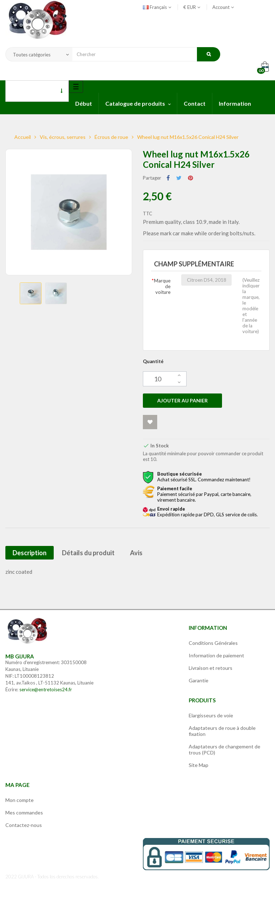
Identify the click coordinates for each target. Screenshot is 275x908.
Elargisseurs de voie (211, 715)
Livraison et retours (210, 668)
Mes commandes (24, 812)
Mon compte (19, 800)
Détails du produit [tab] (88, 553)
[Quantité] (164, 379)
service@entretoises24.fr (45, 689)
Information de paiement (216, 655)
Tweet (179, 178)
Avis (136, 553)
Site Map (198, 765)
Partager (168, 178)
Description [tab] (30, 553)
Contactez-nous (23, 825)
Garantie (198, 680)
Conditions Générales (213, 643)
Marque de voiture (162, 286)
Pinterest (190, 178)
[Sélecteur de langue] (157, 7)
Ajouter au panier (182, 400)
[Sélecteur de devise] (189, 7)
